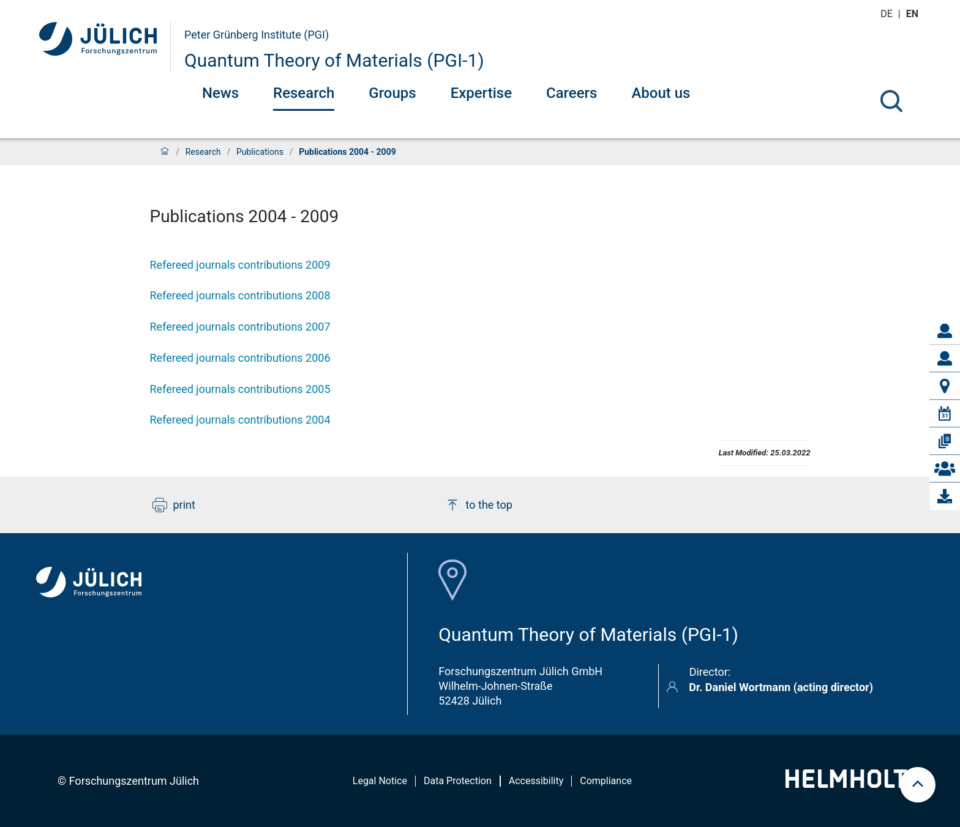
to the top (478, 505)
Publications (259, 152)
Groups (392, 93)
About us (660, 93)
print (173, 505)
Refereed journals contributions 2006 (240, 357)
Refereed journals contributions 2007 (240, 326)
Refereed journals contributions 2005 (240, 389)
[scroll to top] (918, 785)
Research (303, 93)
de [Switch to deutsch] (887, 14)
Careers (571, 93)
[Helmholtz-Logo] (853, 783)
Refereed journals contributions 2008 (240, 295)
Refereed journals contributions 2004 (240, 419)
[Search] (891, 101)
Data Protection (458, 781)
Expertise (481, 93)
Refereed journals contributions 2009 (240, 264)
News (220, 93)
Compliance (606, 781)
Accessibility (536, 781)
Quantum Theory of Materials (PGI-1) (334, 60)
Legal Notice (380, 781)
